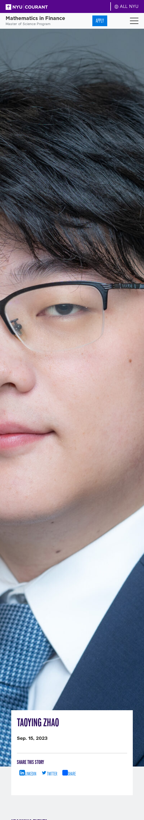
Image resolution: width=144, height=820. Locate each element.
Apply (100, 20)
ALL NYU (126, 6)
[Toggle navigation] (134, 21)
